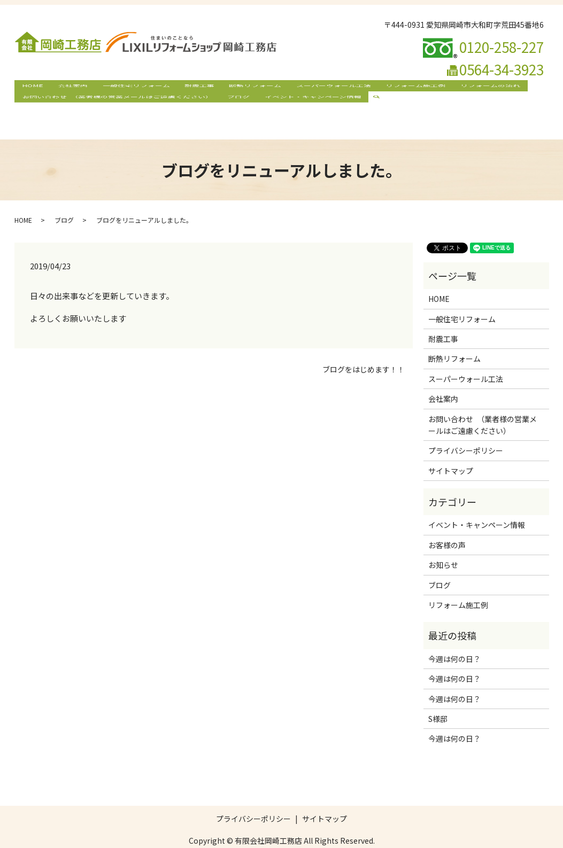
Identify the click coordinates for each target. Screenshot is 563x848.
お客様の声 (447, 524)
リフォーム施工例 (369, 87)
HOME (29, 87)
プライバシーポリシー (465, 430)
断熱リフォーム (223, 87)
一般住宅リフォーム (118, 87)
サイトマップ (450, 450)
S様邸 (438, 698)
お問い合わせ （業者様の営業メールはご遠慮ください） (113, 104)
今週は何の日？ (454, 638)
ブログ (228, 104)
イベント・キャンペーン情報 (294, 104)
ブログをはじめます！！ (363, 349)
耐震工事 (174, 87)
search (361, 104)
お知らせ (443, 544)
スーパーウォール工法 (294, 87)
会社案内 (62, 87)
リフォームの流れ (436, 87)
